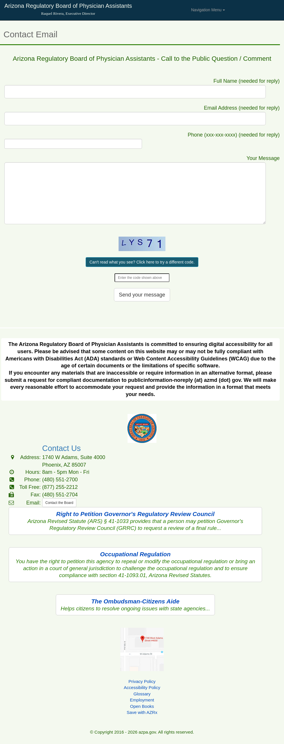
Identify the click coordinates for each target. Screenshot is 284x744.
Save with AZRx (142, 712)
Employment (142, 699)
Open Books (142, 706)
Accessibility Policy (142, 687)
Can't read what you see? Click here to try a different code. (142, 262)
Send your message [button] (142, 295)
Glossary (141, 693)
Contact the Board (59, 503)
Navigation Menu (208, 10)
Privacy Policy (141, 681)
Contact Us (61, 448)
